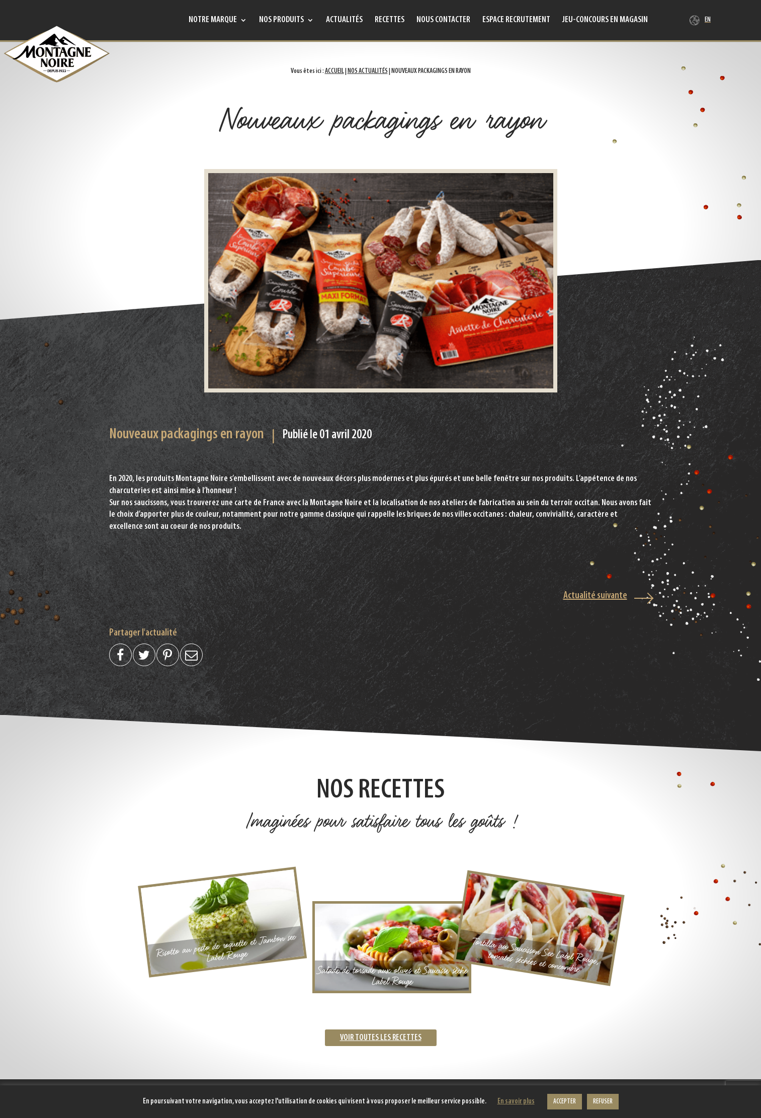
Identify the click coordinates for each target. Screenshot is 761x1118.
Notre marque (213, 21)
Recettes (389, 21)
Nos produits (281, 21)
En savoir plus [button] (516, 1101)
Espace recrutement (516, 21)
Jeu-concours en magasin (605, 21)
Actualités (344, 21)
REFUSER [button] (603, 1101)
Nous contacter (443, 21)
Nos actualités (368, 71)
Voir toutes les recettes (380, 1037)
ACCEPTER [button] (564, 1101)
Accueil (334, 71)
